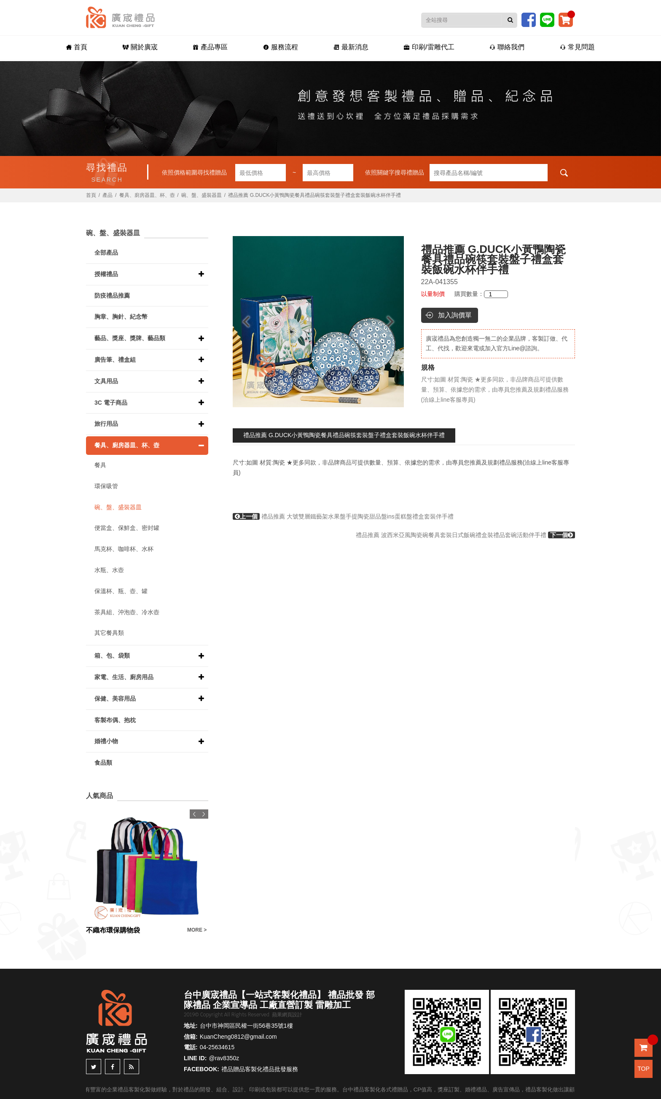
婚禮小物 (106, 741)
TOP (643, 1068)
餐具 (100, 465)
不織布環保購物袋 (113, 930)
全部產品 (106, 252)
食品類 (103, 762)
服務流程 (280, 47)
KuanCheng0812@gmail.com (238, 1036)
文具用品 (106, 381)
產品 (107, 195)
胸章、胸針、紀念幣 (121, 316)
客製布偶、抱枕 (115, 720)
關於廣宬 (140, 47)
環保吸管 (106, 486)
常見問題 (577, 47)
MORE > (197, 930)
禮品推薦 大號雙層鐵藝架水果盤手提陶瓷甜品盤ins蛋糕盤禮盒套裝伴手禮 (343, 516)
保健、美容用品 (115, 698)
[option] (318, 321)
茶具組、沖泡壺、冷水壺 (126, 612)
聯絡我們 (506, 47)
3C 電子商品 (110, 402)
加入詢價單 (455, 315)
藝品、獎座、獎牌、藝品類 (129, 338)
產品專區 (210, 47)
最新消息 (350, 47)
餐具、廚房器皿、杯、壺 (147, 195)
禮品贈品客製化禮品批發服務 (259, 1069)
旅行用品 (106, 423)
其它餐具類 (109, 632)
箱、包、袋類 (112, 655)
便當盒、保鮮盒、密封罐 (126, 527)
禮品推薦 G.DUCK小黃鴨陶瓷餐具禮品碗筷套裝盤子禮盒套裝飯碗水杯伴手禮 (344, 435)
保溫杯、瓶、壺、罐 (121, 591)
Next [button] (394, 321)
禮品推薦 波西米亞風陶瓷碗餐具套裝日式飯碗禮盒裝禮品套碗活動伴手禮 (465, 535)
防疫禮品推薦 (112, 295)
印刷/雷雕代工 (429, 47)
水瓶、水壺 (109, 570)
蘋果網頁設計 (287, 1014)
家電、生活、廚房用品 (123, 677)
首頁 (76, 47)
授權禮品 (106, 274)
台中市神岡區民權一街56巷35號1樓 (246, 1025)
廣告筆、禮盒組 (115, 359)
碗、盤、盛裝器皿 (201, 195)
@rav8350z (224, 1058)
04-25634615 (217, 1047)
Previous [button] (242, 321)
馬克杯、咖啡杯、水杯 (123, 548)
